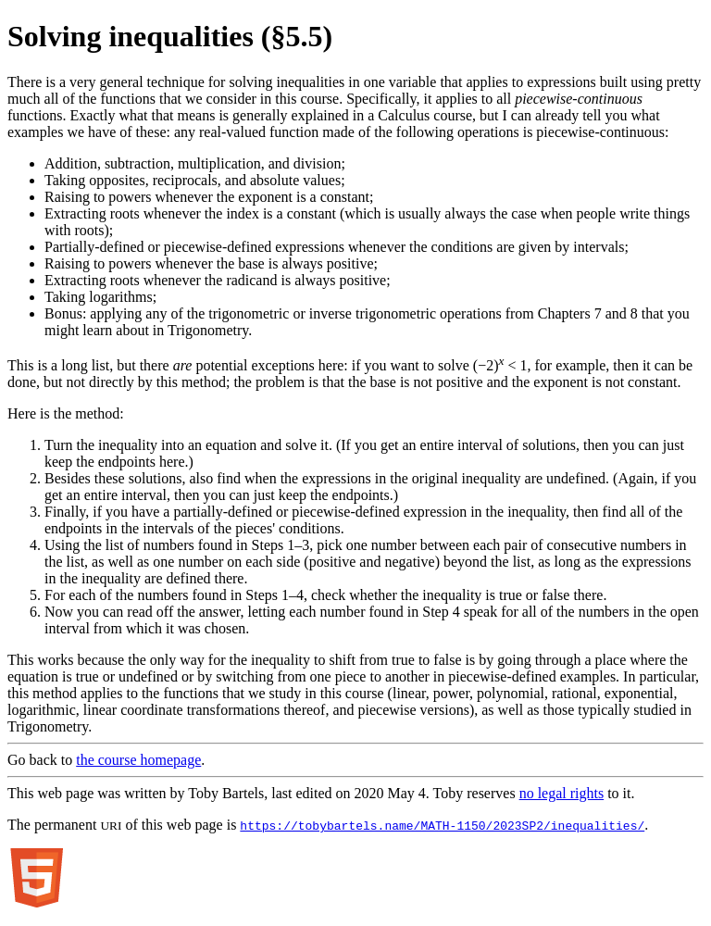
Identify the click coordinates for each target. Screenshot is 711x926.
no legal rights (562, 793)
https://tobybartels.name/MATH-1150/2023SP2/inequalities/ (442, 825)
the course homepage (138, 760)
